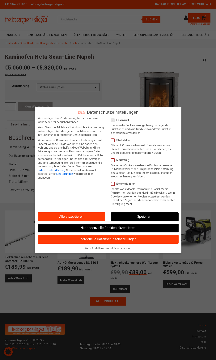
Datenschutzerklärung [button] (109, 248)
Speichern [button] (144, 216)
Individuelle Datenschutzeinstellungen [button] (108, 239)
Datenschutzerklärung (51, 170)
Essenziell (121, 120)
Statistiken (122, 140)
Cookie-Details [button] (91, 248)
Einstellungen (64, 173)
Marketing (121, 160)
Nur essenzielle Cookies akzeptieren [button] (108, 228)
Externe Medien (124, 184)
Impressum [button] (126, 248)
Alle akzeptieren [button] (71, 216)
